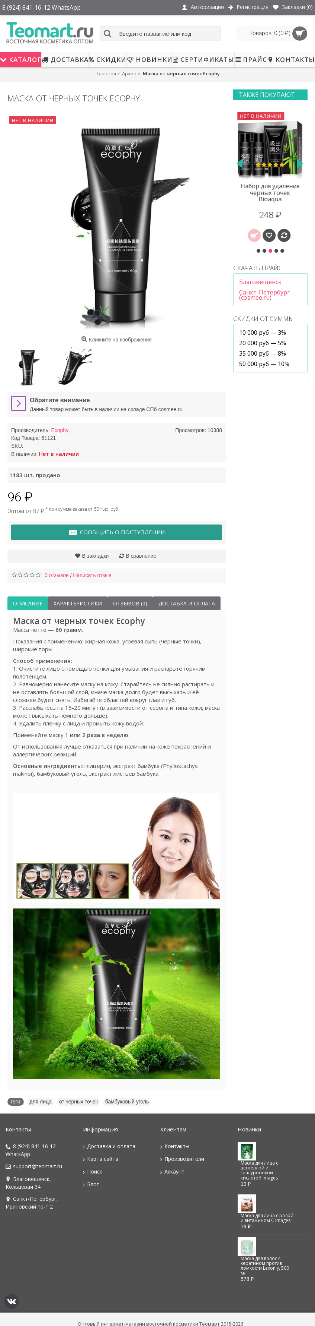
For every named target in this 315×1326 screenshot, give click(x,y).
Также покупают (267, 95)
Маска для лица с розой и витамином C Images (267, 1218)
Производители (182, 1159)
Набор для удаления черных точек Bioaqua (270, 192)
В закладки (95, 556)
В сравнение (141, 556)
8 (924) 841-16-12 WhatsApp (31, 1150)
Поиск (92, 1171)
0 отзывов (57, 575)
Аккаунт (172, 1171)
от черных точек (78, 1102)
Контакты (174, 1146)
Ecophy (59, 430)
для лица (40, 1102)
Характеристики (78, 603)
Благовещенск (260, 282)
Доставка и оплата (186, 603)
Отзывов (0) (130, 603)
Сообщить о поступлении (116, 532)
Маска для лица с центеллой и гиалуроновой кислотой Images (259, 1170)
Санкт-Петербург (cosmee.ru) (264, 295)
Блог (91, 1184)
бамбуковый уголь (127, 1102)
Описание (27, 603)
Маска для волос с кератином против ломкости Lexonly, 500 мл (265, 1266)
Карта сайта (100, 1159)
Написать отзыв (92, 575)
